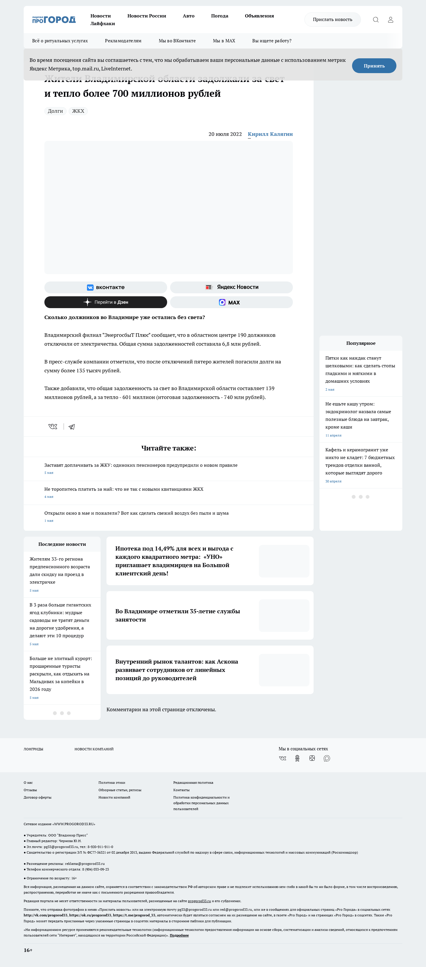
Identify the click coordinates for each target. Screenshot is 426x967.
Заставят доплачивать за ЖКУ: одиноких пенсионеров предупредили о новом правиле (168, 469)
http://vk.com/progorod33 (45, 915)
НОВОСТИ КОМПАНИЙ (94, 749)
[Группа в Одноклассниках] (297, 758)
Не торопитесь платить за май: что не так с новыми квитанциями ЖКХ (168, 493)
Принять (374, 66)
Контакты (181, 790)
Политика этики (112, 782)
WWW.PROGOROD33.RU (73, 824)
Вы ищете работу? (271, 41)
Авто (189, 16)
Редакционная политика (193, 782)
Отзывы (30, 790)
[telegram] (74, 426)
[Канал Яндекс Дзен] (105, 302)
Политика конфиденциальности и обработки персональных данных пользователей (201, 803)
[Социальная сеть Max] (231, 302)
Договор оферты (37, 797)
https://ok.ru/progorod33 (90, 915)
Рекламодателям (123, 41)
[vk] (53, 426)
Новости (101, 16)
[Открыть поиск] (376, 19)
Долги (55, 110)
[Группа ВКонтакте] (105, 287)
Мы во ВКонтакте (177, 41)
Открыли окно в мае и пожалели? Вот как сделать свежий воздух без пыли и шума (168, 517)
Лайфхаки (103, 23)
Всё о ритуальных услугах (60, 41)
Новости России (147, 16)
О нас (28, 782)
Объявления (259, 16)
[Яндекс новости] (231, 287)
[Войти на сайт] (390, 19)
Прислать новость (332, 19)
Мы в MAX (224, 41)
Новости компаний (114, 797)
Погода (219, 16)
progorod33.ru (199, 901)
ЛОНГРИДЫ (33, 749)
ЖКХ (78, 110)
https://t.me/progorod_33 (134, 915)
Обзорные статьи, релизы (120, 790)
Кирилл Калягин (270, 134)
